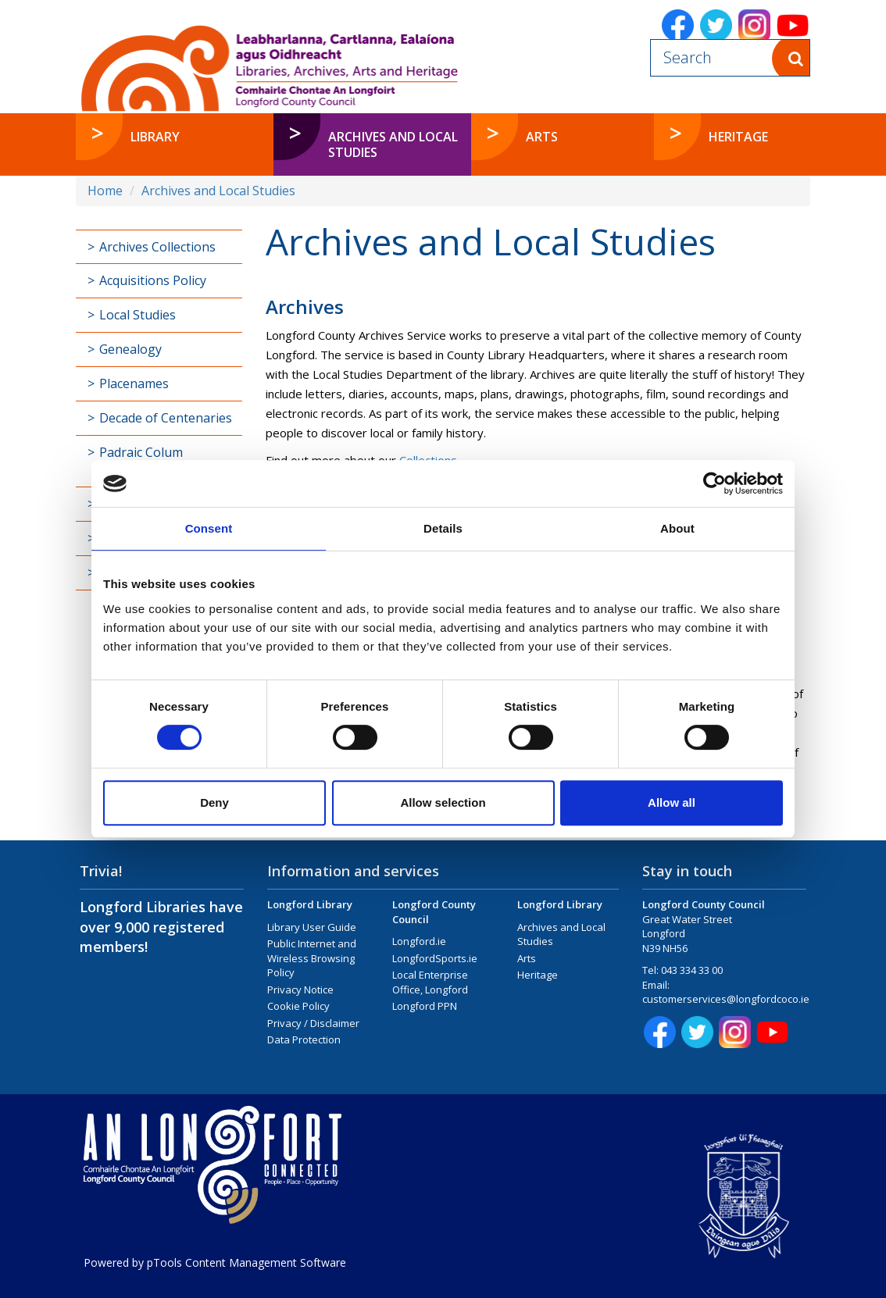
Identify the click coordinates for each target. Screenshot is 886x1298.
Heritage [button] (738, 136)
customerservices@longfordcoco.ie (725, 999)
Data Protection (304, 1039)
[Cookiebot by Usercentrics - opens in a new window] (714, 483)
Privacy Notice (300, 989)
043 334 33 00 (692, 970)
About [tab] (677, 528)
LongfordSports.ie (434, 958)
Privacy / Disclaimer (313, 1023)
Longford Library (309, 904)
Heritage (537, 975)
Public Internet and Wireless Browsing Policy (311, 957)
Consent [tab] (209, 528)
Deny (214, 802)
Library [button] (155, 136)
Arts (526, 958)
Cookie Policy (298, 1006)
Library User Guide (311, 927)
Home (105, 190)
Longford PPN (424, 1006)
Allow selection (442, 802)
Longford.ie (419, 941)
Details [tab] (443, 528)
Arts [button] (542, 136)
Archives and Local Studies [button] (393, 144)
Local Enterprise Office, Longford (430, 982)
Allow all (671, 802)
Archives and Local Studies (218, 190)
